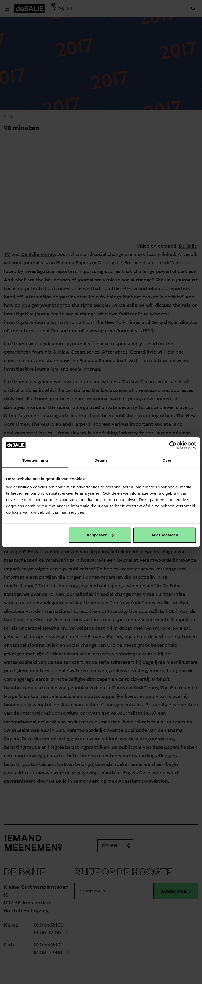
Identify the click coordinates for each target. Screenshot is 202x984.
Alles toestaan (164, 535)
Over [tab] (167, 460)
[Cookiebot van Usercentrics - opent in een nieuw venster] (173, 445)
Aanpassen (100, 535)
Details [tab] (101, 460)
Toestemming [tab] (35, 460)
